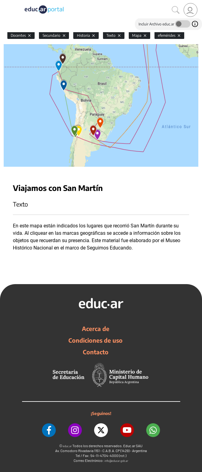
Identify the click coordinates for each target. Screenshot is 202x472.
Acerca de (95, 328)
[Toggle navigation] (6, 3)
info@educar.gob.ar (116, 460)
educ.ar (67, 446)
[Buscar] (176, 10)
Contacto (96, 352)
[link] (190, 10)
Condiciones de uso (95, 340)
